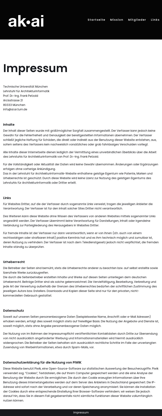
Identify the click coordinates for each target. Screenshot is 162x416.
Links (155, 20)
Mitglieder (137, 20)
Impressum (81, 412)
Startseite (96, 20)
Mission (116, 20)
